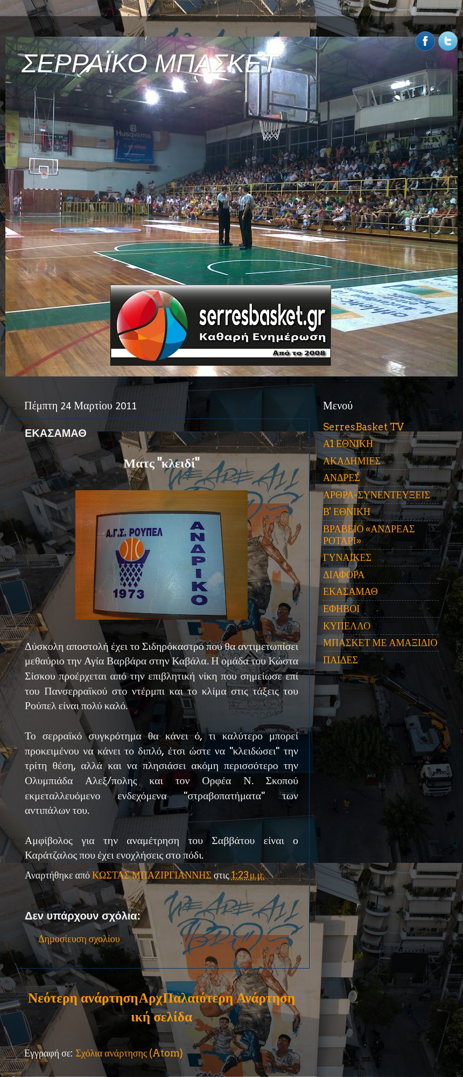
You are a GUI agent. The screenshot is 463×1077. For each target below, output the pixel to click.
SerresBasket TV (363, 427)
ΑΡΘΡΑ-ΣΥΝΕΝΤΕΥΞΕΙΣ (376, 494)
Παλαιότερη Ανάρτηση (229, 998)
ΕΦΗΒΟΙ (341, 608)
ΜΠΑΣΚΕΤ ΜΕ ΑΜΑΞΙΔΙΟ (380, 642)
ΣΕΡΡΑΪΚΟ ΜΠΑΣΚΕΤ (150, 63)
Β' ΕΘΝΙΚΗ (346, 511)
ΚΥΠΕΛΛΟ (346, 626)
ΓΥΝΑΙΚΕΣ (347, 557)
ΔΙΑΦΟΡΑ (343, 574)
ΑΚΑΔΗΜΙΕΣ (352, 461)
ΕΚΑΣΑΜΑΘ (350, 591)
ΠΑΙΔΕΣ (340, 660)
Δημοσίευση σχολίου (79, 938)
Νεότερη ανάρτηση (83, 998)
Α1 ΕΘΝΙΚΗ (348, 443)
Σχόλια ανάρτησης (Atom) (129, 1053)
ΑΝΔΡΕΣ (341, 477)
